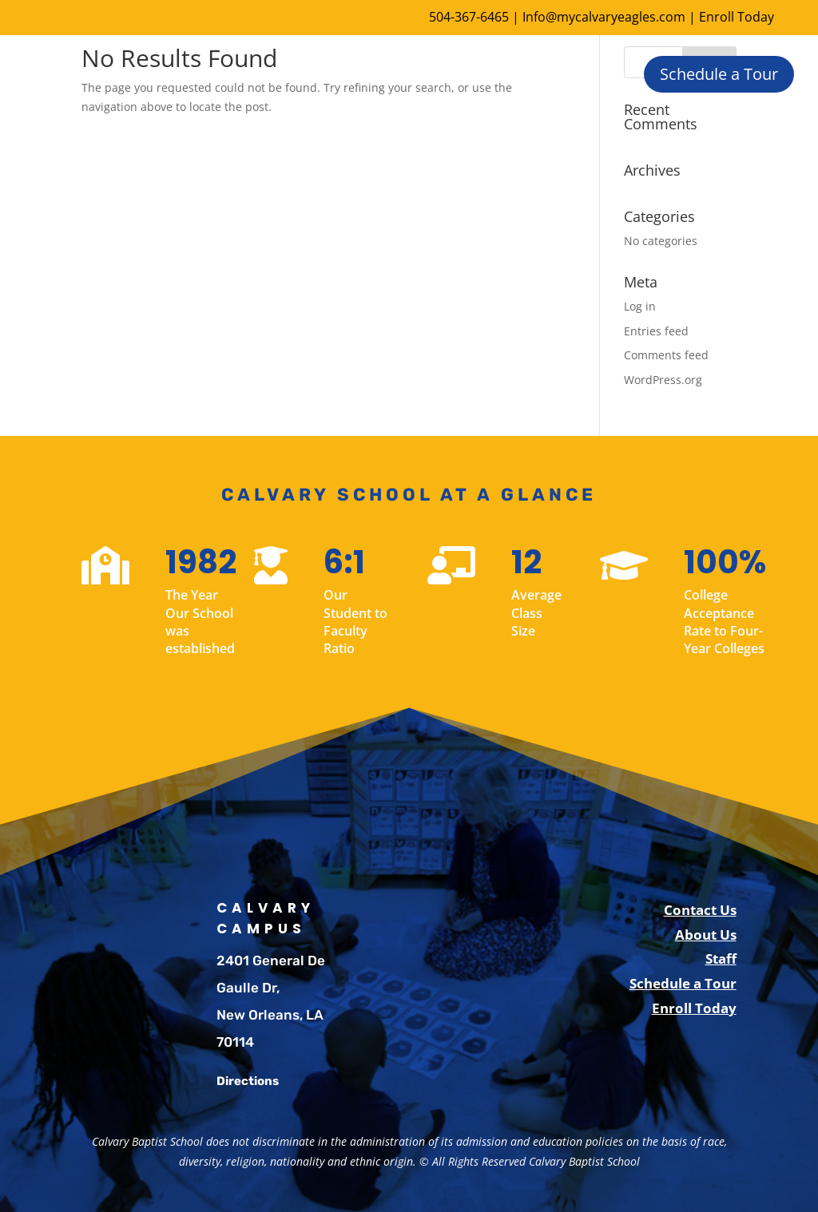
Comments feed (666, 354)
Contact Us (700, 910)
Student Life (391, 136)
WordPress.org (663, 379)
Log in (640, 306)
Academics (446, 72)
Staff (721, 958)
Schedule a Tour (719, 74)
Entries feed (656, 331)
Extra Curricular (277, 136)
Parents (482, 136)
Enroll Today (736, 17)
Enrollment (351, 72)
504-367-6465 (469, 17)
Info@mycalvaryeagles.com (603, 17)
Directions (247, 1081)
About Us (258, 72)
